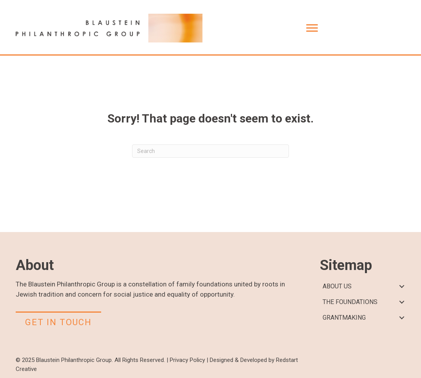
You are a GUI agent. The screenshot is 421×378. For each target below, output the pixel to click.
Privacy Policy (187, 360)
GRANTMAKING (344, 317)
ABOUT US (337, 286)
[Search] (210, 151)
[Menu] (312, 28)
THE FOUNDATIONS (350, 302)
